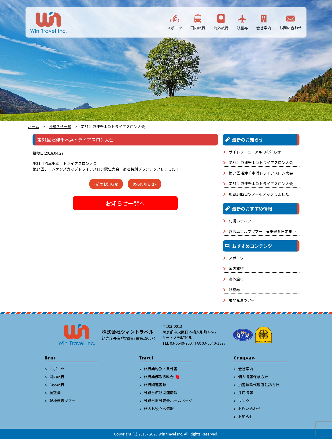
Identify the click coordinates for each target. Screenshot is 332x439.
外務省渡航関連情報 (160, 392)
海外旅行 (221, 22)
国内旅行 (197, 22)
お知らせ (245, 416)
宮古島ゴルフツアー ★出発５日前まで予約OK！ (270, 231)
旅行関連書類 (155, 384)
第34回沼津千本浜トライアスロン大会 (261, 162)
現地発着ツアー (242, 300)
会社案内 (263, 22)
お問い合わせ (290, 22)
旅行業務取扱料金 (162, 376)
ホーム (33, 126)
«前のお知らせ (106, 184)
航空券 (242, 22)
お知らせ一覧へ (125, 203)
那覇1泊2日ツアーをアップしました (259, 194)
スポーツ (174, 22)
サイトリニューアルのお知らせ (255, 152)
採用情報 (245, 392)
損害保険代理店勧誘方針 (258, 384)
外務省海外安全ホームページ (168, 400)
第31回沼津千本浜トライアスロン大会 (261, 183)
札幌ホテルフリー (244, 221)
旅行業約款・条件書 (160, 368)
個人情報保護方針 (253, 376)
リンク (243, 400)
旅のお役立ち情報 (159, 408)
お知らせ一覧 (60, 126)
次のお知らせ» (144, 184)
